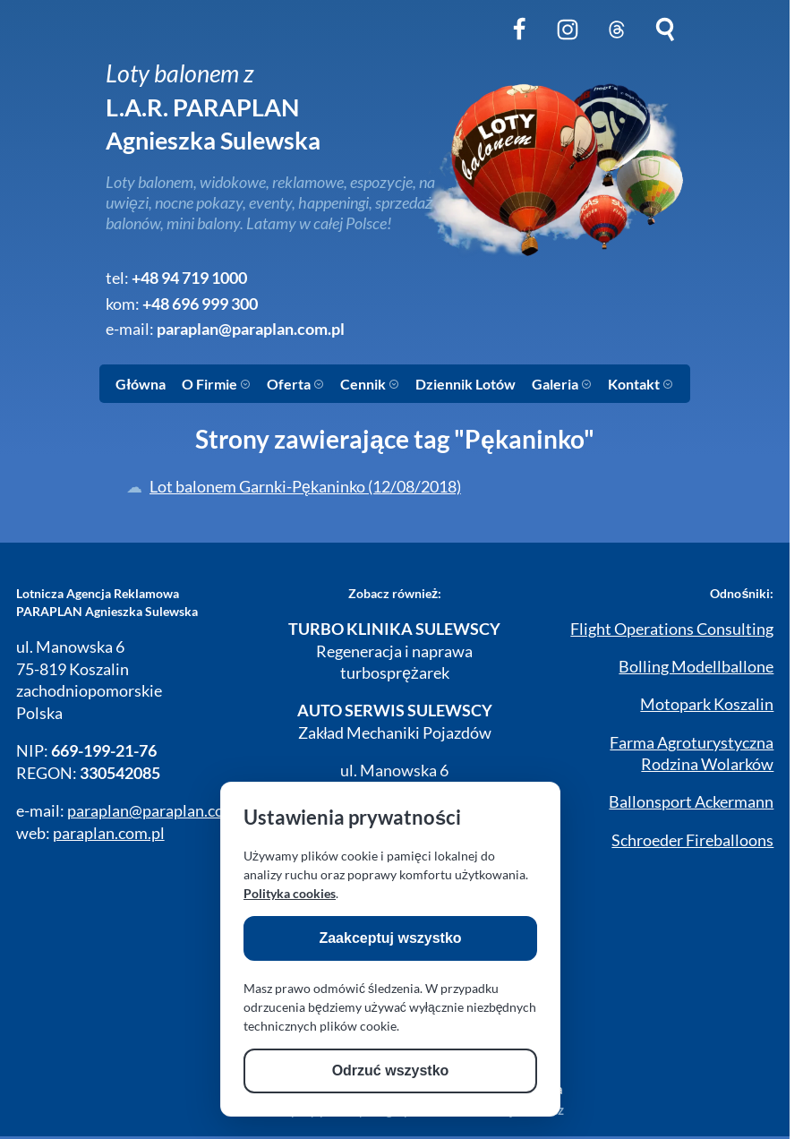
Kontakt (640, 383)
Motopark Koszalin (706, 704)
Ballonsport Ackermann (691, 801)
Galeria (562, 383)
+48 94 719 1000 (189, 278)
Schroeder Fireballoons (692, 840)
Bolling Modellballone (696, 666)
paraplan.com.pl (109, 833)
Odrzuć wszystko (390, 1070)
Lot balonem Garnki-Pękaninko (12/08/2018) (305, 486)
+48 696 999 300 (200, 304)
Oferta (295, 383)
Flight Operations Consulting (671, 629)
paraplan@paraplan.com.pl (251, 329)
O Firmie (216, 383)
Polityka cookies (289, 893)
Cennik (369, 383)
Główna (140, 383)
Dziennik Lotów (465, 383)
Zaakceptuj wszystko (390, 938)
